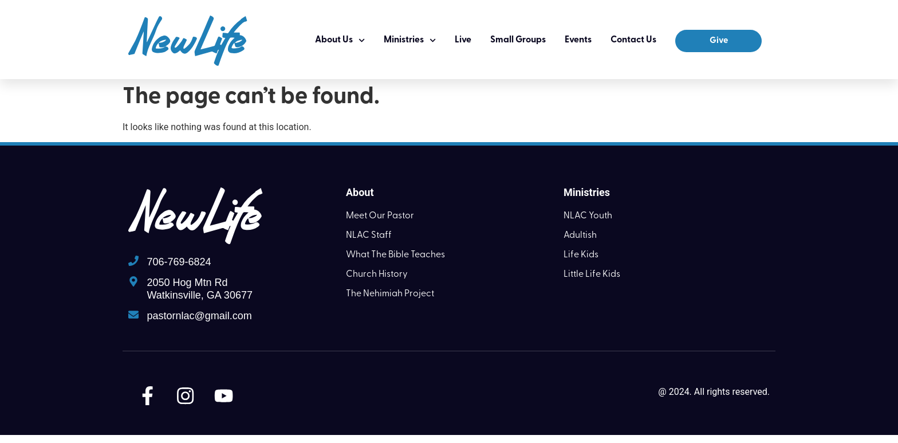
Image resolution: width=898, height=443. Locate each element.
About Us (340, 40)
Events (578, 40)
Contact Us (633, 40)
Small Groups (518, 40)
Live (463, 40)
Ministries (410, 40)
